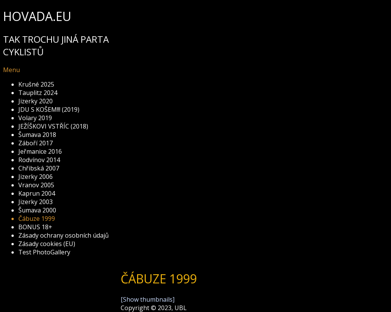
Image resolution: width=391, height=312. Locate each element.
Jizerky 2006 (35, 176)
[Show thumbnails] (147, 299)
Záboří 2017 (35, 143)
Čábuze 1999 (36, 218)
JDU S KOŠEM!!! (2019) (48, 109)
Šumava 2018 (37, 134)
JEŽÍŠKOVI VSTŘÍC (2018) (53, 126)
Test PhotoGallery (44, 252)
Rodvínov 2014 (39, 160)
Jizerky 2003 (35, 202)
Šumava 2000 (37, 210)
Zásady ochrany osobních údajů (63, 235)
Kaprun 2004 (36, 193)
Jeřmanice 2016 (40, 151)
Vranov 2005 (36, 185)
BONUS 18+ (35, 227)
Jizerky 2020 (35, 101)
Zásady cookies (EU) (46, 244)
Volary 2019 (35, 118)
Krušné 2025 (36, 84)
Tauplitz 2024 (37, 92)
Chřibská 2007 (38, 168)
